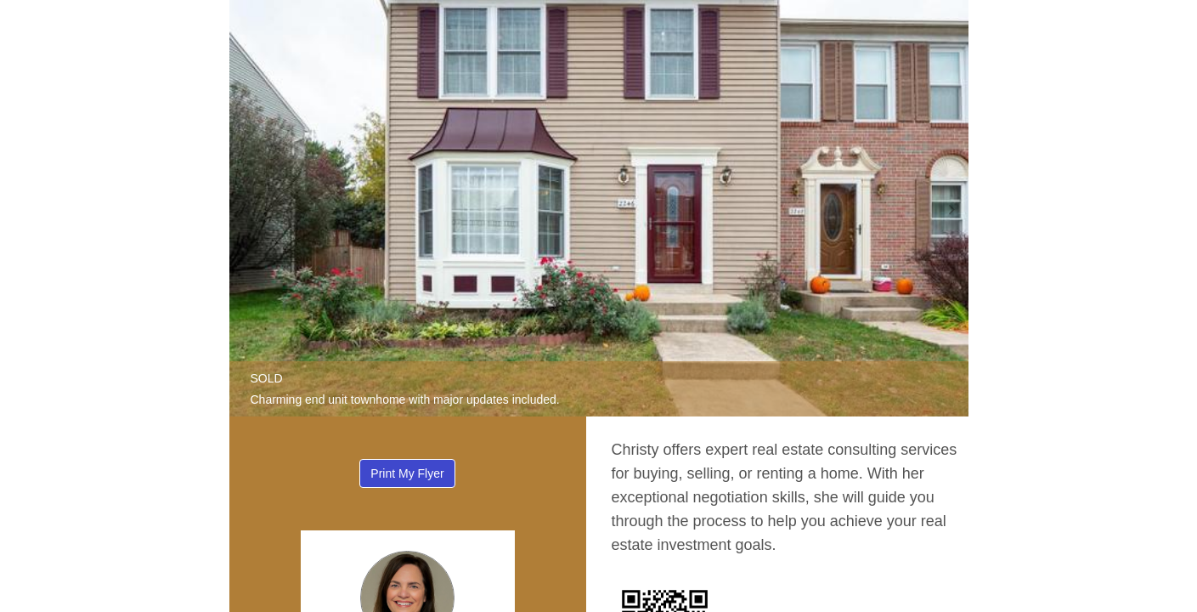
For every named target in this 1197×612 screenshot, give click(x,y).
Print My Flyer (406, 473)
